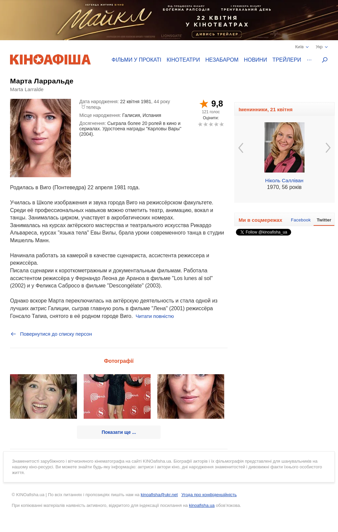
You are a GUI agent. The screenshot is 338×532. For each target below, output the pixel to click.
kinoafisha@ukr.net (159, 494)
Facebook (301, 219)
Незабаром (222, 60)
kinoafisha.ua (202, 505)
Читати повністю (155, 316)
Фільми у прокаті (136, 60)
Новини (255, 60)
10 (221, 124)
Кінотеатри (183, 60)
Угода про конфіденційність (209, 494)
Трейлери (286, 60)
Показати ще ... (119, 432)
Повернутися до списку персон (51, 334)
